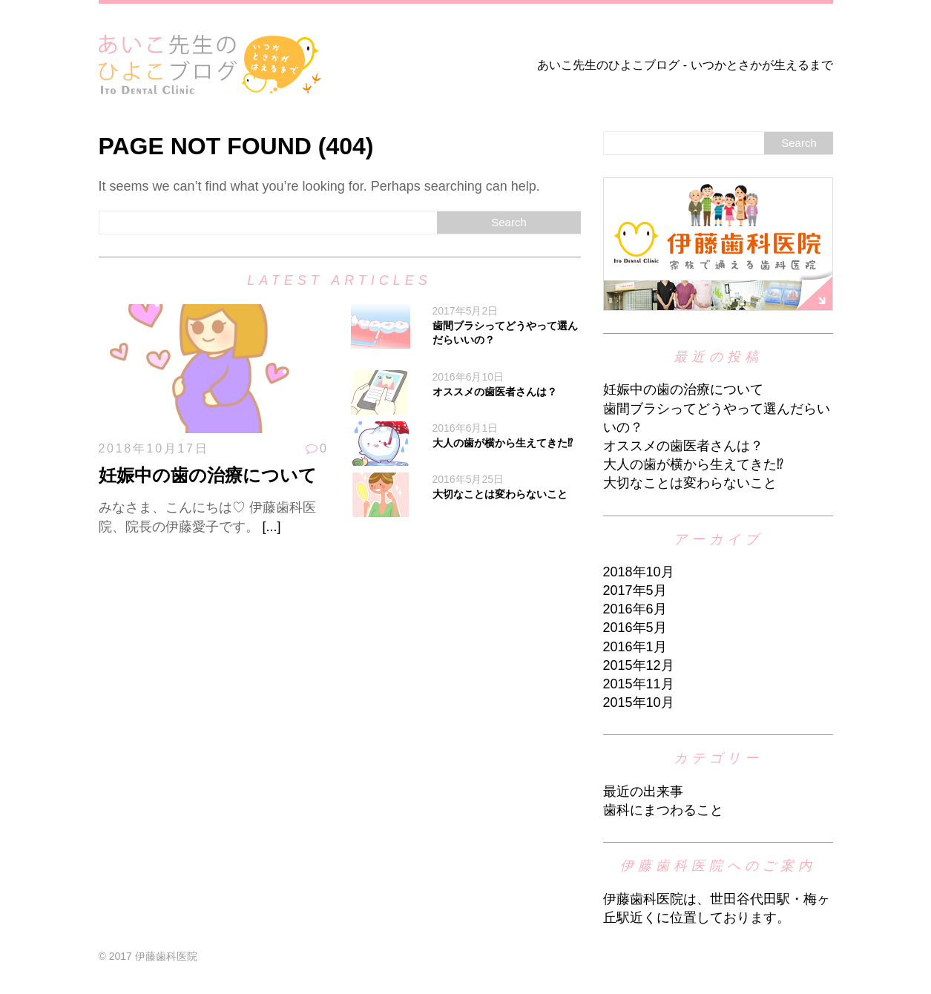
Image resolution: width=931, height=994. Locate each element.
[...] (272, 526)
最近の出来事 (643, 791)
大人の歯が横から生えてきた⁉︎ (502, 443)
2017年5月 (635, 590)
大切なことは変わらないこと (500, 494)
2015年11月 (638, 684)
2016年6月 (635, 609)
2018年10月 (638, 572)
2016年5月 (635, 627)
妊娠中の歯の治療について (208, 475)
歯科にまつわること (663, 810)
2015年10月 (638, 702)
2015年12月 (638, 665)
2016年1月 (635, 646)
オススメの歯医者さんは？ (494, 392)
